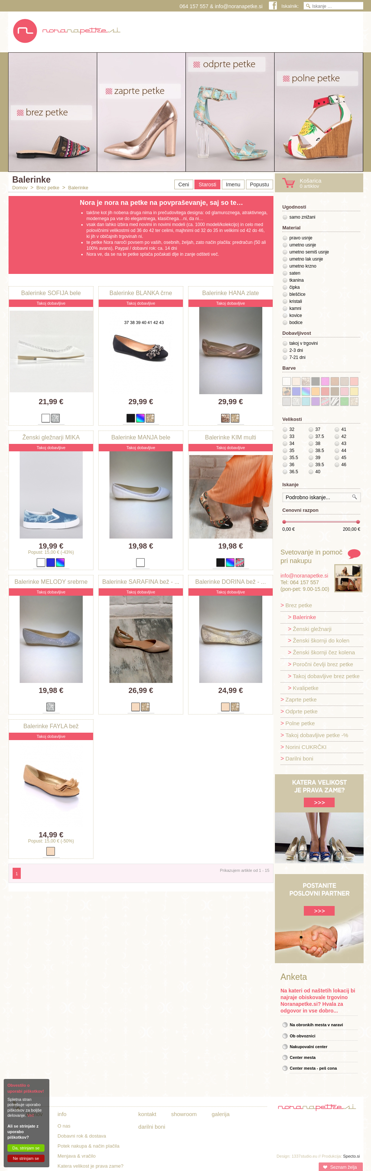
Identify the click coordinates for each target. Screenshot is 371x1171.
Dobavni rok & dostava (82, 1136)
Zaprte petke (300, 699)
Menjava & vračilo (77, 1156)
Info (62, 1114)
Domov (19, 187)
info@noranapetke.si (239, 6)
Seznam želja (343, 1167)
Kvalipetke (305, 688)
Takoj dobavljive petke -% (316, 735)
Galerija (220, 1114)
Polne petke (300, 723)
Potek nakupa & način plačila (88, 1146)
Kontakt (147, 1114)
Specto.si (351, 1156)
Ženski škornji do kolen (321, 640)
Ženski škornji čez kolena (324, 652)
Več (30, 1115)
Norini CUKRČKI (305, 747)
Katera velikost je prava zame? (91, 1166)
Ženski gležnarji (312, 629)
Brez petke (47, 187)
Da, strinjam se (25, 1148)
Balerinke (78, 187)
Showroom (184, 1114)
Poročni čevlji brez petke (323, 664)
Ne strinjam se (26, 1158)
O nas (64, 1126)
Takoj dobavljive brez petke (326, 676)
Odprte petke (301, 711)
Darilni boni (299, 758)
